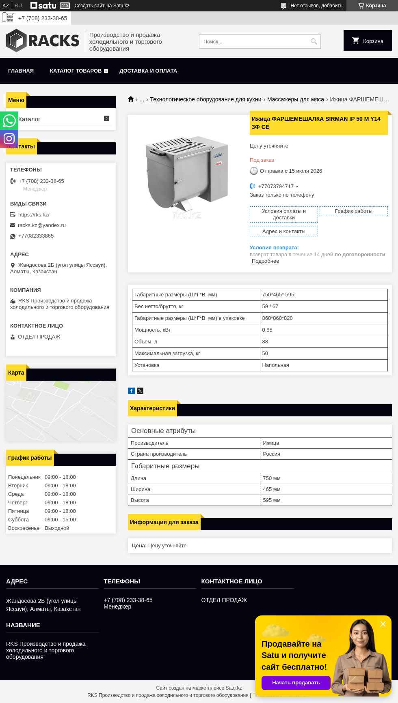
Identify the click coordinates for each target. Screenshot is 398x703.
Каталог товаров (76, 71)
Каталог (29, 119)
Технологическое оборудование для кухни (206, 99)
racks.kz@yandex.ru (42, 225)
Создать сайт (89, 6)
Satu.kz (233, 688)
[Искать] (314, 41)
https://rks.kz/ (34, 215)
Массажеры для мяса (295, 99)
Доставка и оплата (148, 71)
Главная (21, 71)
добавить (331, 6)
